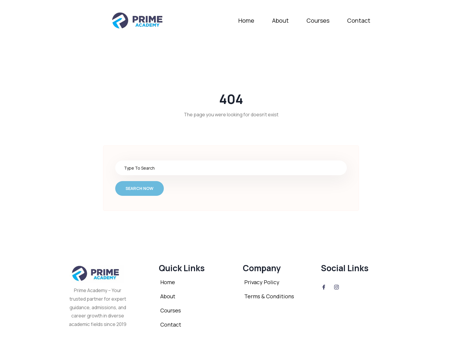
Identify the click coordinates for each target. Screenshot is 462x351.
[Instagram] (336, 286)
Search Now (140, 188)
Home (246, 20)
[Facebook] (323, 286)
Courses (317, 20)
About (280, 20)
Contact (358, 20)
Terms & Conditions (269, 296)
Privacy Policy (261, 282)
